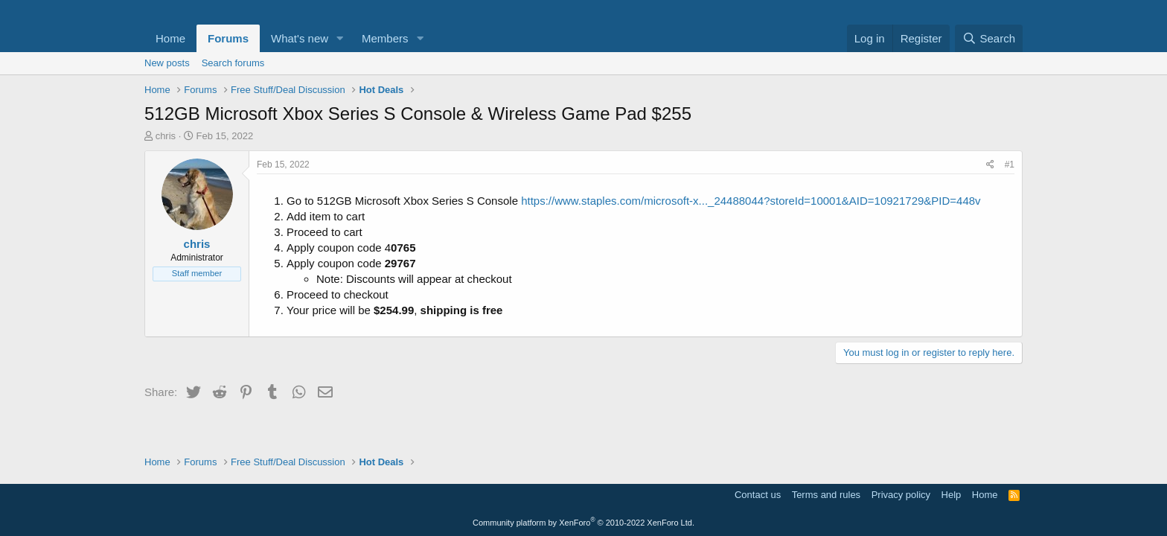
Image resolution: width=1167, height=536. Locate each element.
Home (170, 38)
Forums (228, 38)
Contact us (758, 494)
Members (385, 38)
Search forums (233, 62)
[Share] (990, 164)
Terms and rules (826, 494)
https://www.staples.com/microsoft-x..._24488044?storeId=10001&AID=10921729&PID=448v (750, 200)
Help (951, 494)
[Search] (989, 38)
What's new (299, 38)
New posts (167, 62)
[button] (340, 38)
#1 (1009, 164)
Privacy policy (901, 494)
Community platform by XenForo (583, 522)
